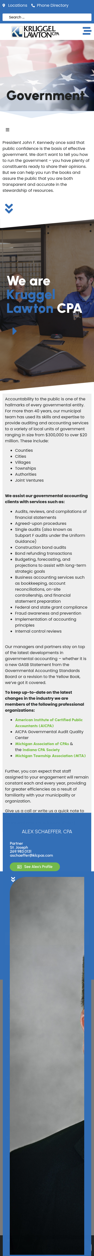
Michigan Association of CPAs (42, 743)
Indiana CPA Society (41, 749)
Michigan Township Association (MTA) (50, 755)
